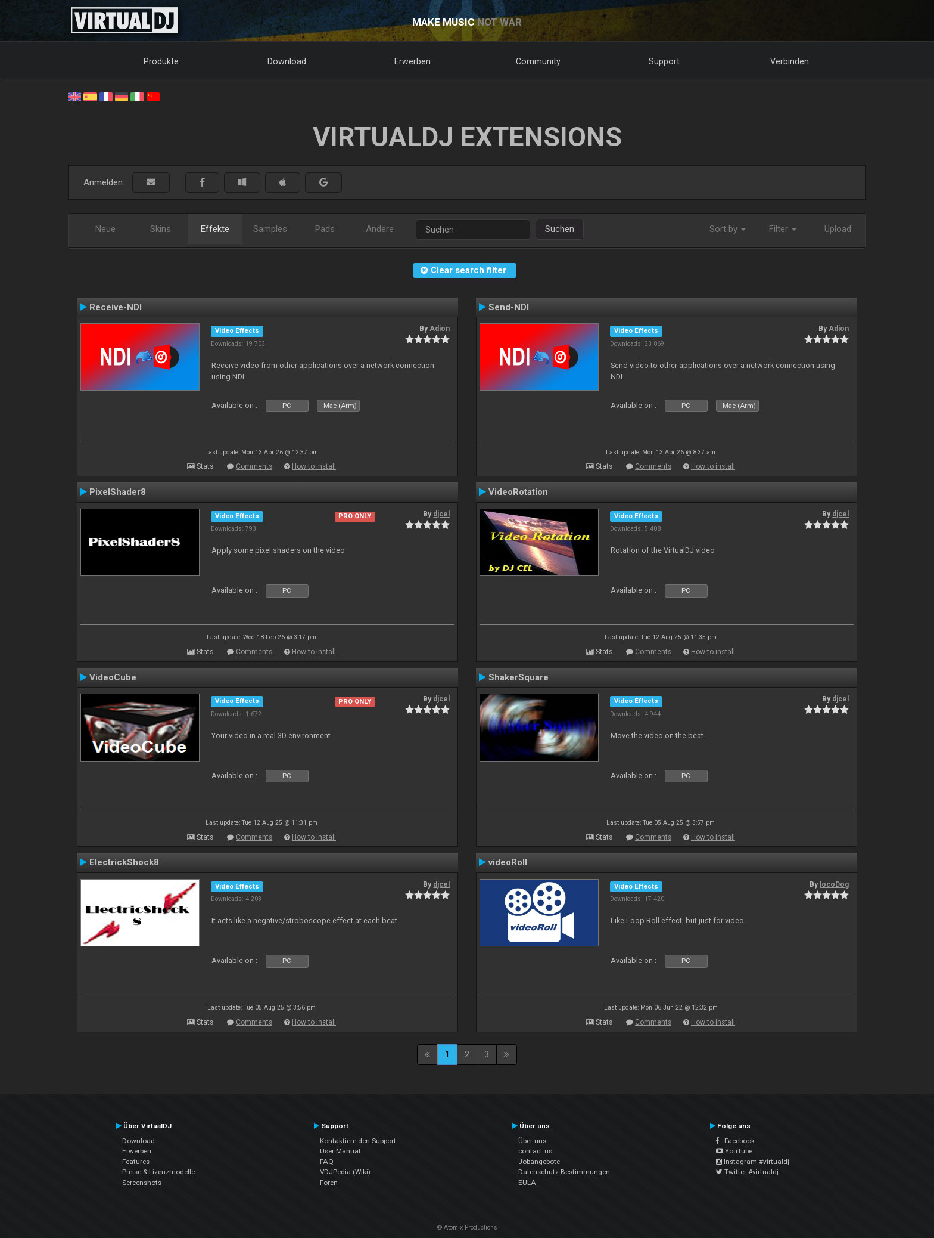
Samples (270, 229)
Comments (254, 466)
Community (538, 61)
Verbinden (789, 61)
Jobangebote (539, 1161)
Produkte (161, 61)
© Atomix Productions (467, 1227)
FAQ (327, 1161)
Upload (837, 229)
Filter (782, 229)
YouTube (734, 1151)
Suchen (559, 229)
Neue (105, 229)
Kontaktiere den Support (358, 1141)
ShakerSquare (518, 677)
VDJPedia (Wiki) (345, 1172)
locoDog (834, 884)
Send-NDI (508, 307)
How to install (314, 466)
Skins (160, 229)
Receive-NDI (115, 307)
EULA (527, 1182)
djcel (441, 514)
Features (136, 1161)
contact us (535, 1151)
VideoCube (112, 677)
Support (664, 61)
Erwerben (412, 61)
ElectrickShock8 (124, 862)
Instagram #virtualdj (752, 1161)
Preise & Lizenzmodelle (158, 1172)
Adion (439, 328)
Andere (380, 229)
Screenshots (141, 1182)
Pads (325, 229)
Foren (329, 1182)
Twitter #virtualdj (747, 1172)
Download (286, 61)
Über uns (532, 1141)
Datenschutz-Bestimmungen (564, 1172)
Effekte (215, 229)
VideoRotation (518, 492)
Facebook (735, 1141)
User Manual (340, 1151)
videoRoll (507, 862)
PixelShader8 (117, 492)
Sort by (727, 229)
